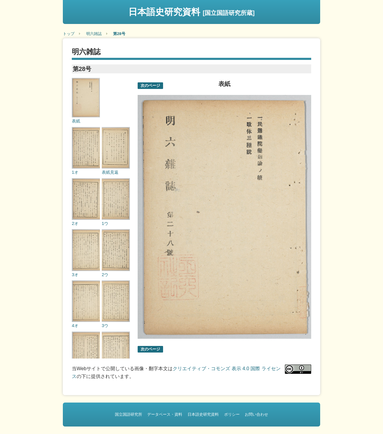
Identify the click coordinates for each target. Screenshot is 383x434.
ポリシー (232, 414)
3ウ (105, 325)
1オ (75, 172)
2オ (75, 223)
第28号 (119, 33)
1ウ (105, 223)
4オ (75, 325)
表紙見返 (110, 172)
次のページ (150, 85)
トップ (69, 33)
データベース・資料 (164, 414)
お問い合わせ (256, 414)
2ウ (105, 274)
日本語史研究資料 (191, 12)
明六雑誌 (94, 33)
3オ (75, 274)
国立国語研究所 (128, 414)
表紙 (76, 121)
